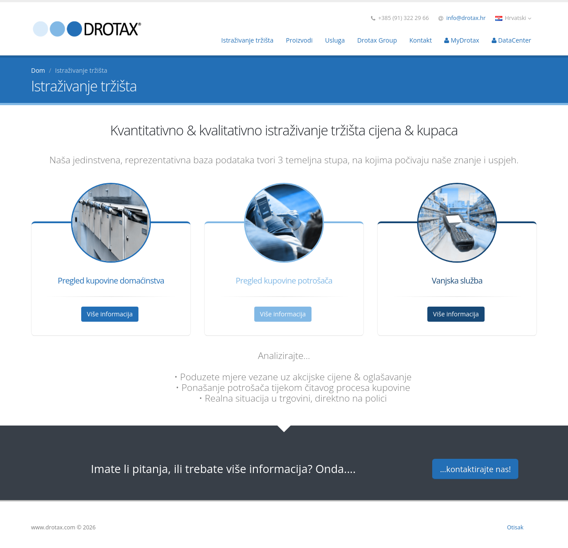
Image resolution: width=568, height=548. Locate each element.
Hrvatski (513, 18)
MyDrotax (461, 40)
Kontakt (420, 40)
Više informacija (110, 314)
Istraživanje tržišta (247, 40)
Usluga (335, 40)
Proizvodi (299, 40)
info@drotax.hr (466, 18)
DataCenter (511, 40)
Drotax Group (377, 40)
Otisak (515, 527)
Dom (38, 70)
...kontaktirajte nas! (475, 469)
